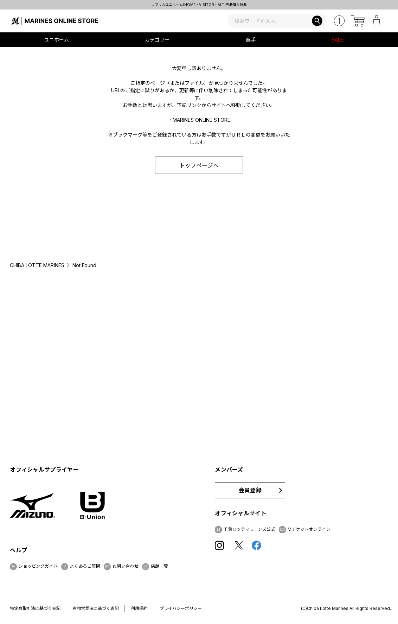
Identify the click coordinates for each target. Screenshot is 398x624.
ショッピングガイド (38, 566)
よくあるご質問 (85, 566)
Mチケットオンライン (309, 529)
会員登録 (250, 490)
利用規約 (139, 608)
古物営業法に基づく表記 (95, 608)
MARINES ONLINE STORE (201, 120)
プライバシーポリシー (181, 608)
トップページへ (199, 165)
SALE (337, 40)
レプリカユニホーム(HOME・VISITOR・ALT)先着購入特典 (199, 4)
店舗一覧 (159, 566)
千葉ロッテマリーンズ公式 (249, 529)
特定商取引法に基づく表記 (35, 608)
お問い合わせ (126, 566)
